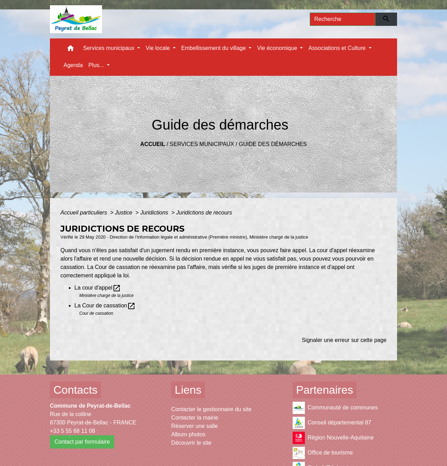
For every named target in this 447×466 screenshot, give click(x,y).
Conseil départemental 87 (332, 423)
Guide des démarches (273, 144)
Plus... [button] (96, 65)
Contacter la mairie (194, 418)
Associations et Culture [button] (337, 48)
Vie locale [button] (158, 48)
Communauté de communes (335, 408)
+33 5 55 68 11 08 (72, 431)
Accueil (152, 144)
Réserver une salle (194, 426)
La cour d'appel (97, 288)
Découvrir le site (191, 443)
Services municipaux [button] (109, 48)
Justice (124, 213)
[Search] (342, 19)
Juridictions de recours (204, 213)
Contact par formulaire (82, 442)
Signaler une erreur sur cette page (344, 340)
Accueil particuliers (84, 213)
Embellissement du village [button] (214, 48)
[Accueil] (76, 19)
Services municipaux (202, 144)
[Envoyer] (386, 19)
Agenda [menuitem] (73, 65)
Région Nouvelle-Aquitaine (333, 438)
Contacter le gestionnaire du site (211, 409)
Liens (188, 390)
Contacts (75, 390)
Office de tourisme (323, 453)
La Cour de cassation (104, 305)
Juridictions (155, 213)
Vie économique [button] (278, 48)
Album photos (188, 434)
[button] (70, 49)
